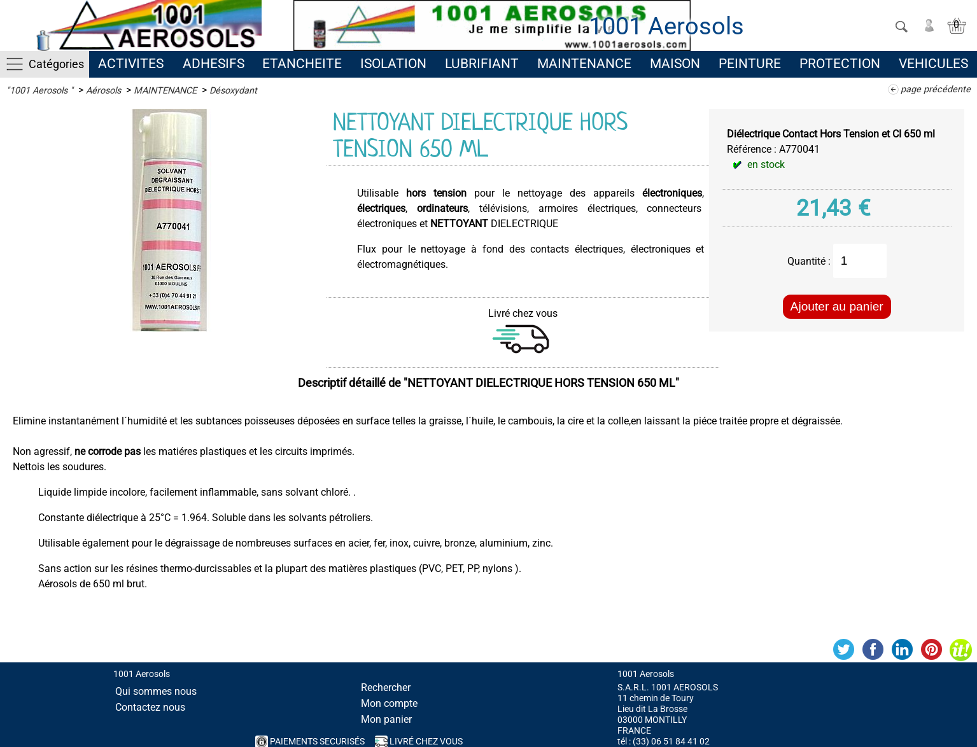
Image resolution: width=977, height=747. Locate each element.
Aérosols (103, 90)
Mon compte (389, 703)
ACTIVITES (131, 63)
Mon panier (386, 719)
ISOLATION (393, 63)
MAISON (675, 63)
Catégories (56, 64)
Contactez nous (150, 707)
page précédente (936, 89)
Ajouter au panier (837, 306)
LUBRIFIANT (482, 63)
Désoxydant (233, 90)
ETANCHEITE (302, 63)
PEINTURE (750, 63)
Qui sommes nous (156, 691)
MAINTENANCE (584, 63)
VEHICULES (933, 63)
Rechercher (386, 687)
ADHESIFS (213, 63)
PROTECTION (839, 63)
